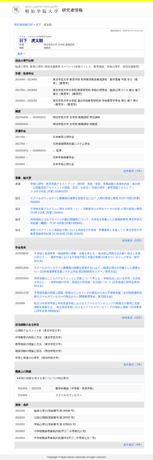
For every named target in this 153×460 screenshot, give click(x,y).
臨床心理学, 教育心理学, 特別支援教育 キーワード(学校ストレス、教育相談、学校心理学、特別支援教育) (77, 66)
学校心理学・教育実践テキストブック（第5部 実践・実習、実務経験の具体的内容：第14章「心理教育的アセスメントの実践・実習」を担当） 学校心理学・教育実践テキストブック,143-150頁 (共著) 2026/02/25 (85, 187)
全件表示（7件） (133, 170)
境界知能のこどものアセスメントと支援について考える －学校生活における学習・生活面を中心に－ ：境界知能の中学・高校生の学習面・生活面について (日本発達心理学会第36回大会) (87, 282)
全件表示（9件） (133, 444)
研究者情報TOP (23, 24)
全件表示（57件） (132, 240)
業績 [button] (20, 53)
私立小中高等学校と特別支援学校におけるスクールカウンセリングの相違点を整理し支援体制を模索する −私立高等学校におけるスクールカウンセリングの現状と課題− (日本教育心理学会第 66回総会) (88, 307)
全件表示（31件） (132, 317)
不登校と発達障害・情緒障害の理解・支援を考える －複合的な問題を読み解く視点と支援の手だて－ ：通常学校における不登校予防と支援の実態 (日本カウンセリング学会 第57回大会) (87, 257)
